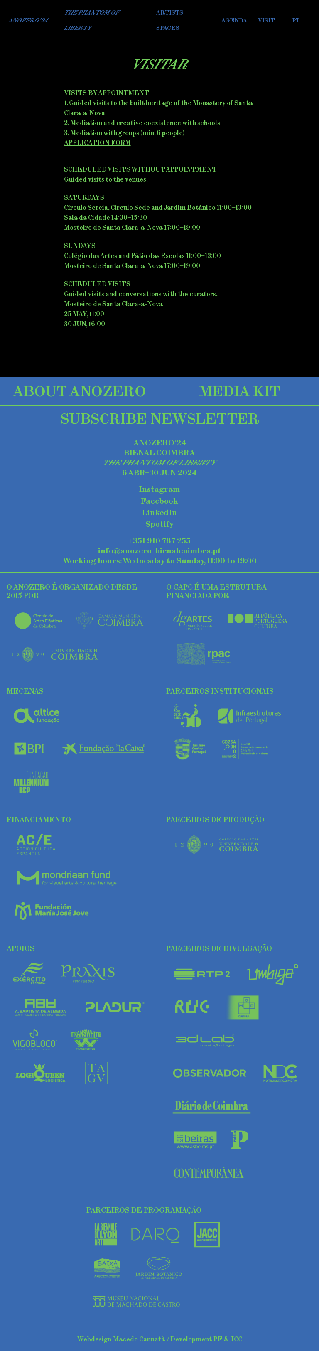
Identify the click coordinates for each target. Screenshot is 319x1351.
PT (296, 20)
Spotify (159, 524)
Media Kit (239, 390)
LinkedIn (159, 513)
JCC (236, 1339)
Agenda (234, 20)
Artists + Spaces (171, 20)
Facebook (159, 501)
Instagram (159, 489)
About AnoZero (79, 390)
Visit (266, 20)
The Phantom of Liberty (91, 20)
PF (217, 1339)
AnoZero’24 (28, 20)
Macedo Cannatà (139, 1339)
